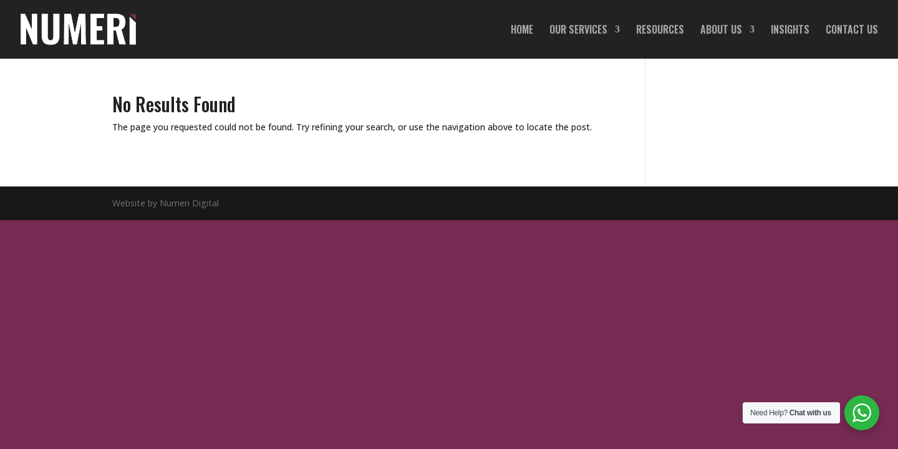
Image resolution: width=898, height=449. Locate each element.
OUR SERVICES (578, 31)
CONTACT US (852, 31)
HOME (522, 31)
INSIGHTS (790, 31)
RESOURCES (660, 31)
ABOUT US (721, 31)
